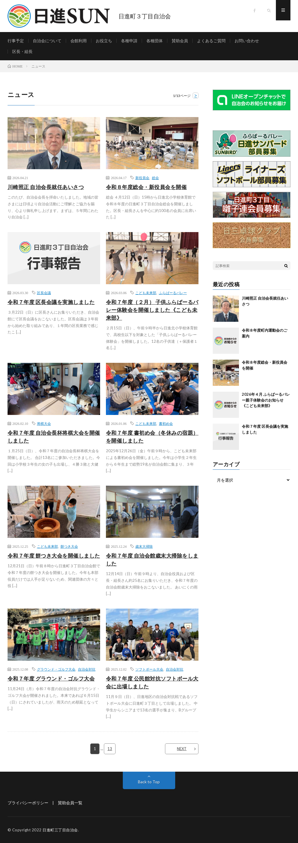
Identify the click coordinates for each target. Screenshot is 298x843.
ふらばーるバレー (173, 292)
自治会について (47, 40)
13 (109, 748)
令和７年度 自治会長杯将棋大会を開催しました (54, 437)
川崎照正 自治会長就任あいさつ (46, 187)
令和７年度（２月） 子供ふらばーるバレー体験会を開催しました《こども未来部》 (152, 310)
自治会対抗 (86, 669)
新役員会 (142, 177)
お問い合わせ (247, 40)
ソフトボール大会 (149, 669)
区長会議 (44, 292)
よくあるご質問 (211, 40)
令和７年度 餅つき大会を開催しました (54, 555)
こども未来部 (145, 292)
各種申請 (129, 40)
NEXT (182, 748)
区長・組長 (22, 51)
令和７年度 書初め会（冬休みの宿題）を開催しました (152, 437)
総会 (155, 177)
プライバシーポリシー (28, 802)
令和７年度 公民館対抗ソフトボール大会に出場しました (152, 682)
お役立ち (104, 40)
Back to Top (149, 781)
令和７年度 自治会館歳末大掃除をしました (152, 559)
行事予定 (16, 40)
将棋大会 (44, 423)
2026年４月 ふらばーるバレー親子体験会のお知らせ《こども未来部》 (266, 400)
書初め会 (166, 423)
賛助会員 (180, 40)
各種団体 (154, 40)
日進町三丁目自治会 (60, 830)
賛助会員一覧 (70, 802)
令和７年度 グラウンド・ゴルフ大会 (51, 678)
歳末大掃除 (144, 546)
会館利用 (78, 40)
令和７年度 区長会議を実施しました (51, 302)
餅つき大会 (69, 546)
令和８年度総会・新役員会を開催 (146, 187)
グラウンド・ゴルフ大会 (56, 669)
